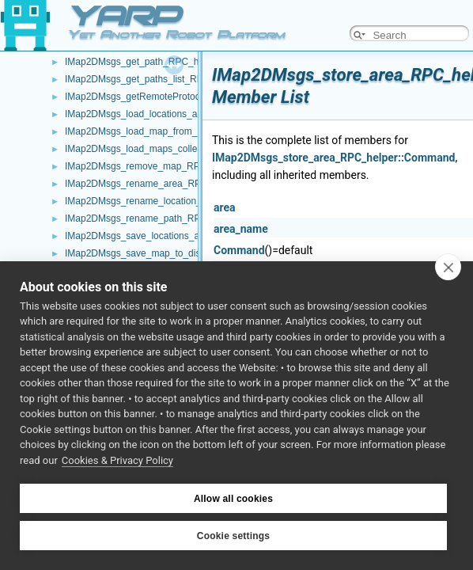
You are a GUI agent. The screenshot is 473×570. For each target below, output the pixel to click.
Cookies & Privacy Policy (117, 460)
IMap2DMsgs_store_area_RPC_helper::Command (333, 157)
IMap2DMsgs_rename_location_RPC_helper (159, 201)
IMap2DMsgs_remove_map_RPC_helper (151, 166)
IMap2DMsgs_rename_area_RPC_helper (152, 183)
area (225, 207)
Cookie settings (233, 536)
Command (239, 250)
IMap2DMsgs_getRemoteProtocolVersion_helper (168, 96)
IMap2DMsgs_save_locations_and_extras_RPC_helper (181, 235)
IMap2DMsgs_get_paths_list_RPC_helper (153, 79)
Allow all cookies (233, 498)
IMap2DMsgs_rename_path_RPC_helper (152, 218)
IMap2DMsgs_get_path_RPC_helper (142, 61)
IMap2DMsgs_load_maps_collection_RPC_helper (169, 148)
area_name (241, 228)
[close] (448, 266)
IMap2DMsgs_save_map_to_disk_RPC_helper (163, 253)
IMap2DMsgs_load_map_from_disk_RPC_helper (168, 131)
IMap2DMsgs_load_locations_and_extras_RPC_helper (180, 114)
